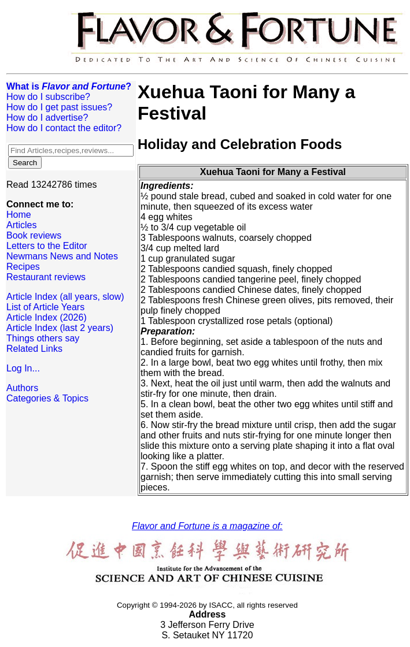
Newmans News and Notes (62, 256)
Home (18, 215)
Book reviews (33, 235)
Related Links (34, 349)
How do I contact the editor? (63, 128)
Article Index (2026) (46, 317)
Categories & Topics (47, 398)
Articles (21, 225)
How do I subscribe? (48, 97)
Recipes (23, 267)
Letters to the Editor (46, 246)
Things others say (42, 338)
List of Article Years (45, 307)
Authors (22, 388)
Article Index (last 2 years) (59, 328)
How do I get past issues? (59, 107)
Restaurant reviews (46, 277)
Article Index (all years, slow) (65, 297)
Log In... (23, 368)
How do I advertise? (47, 117)
